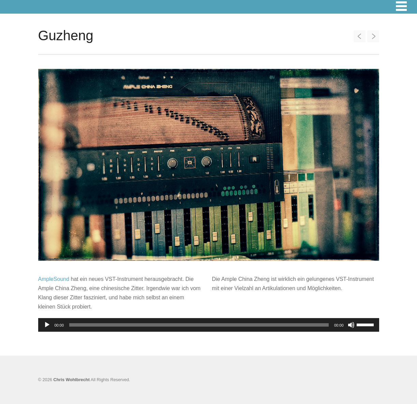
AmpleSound (54, 279)
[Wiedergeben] (47, 324)
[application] (208, 325)
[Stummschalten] (351, 324)
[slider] (199, 325)
